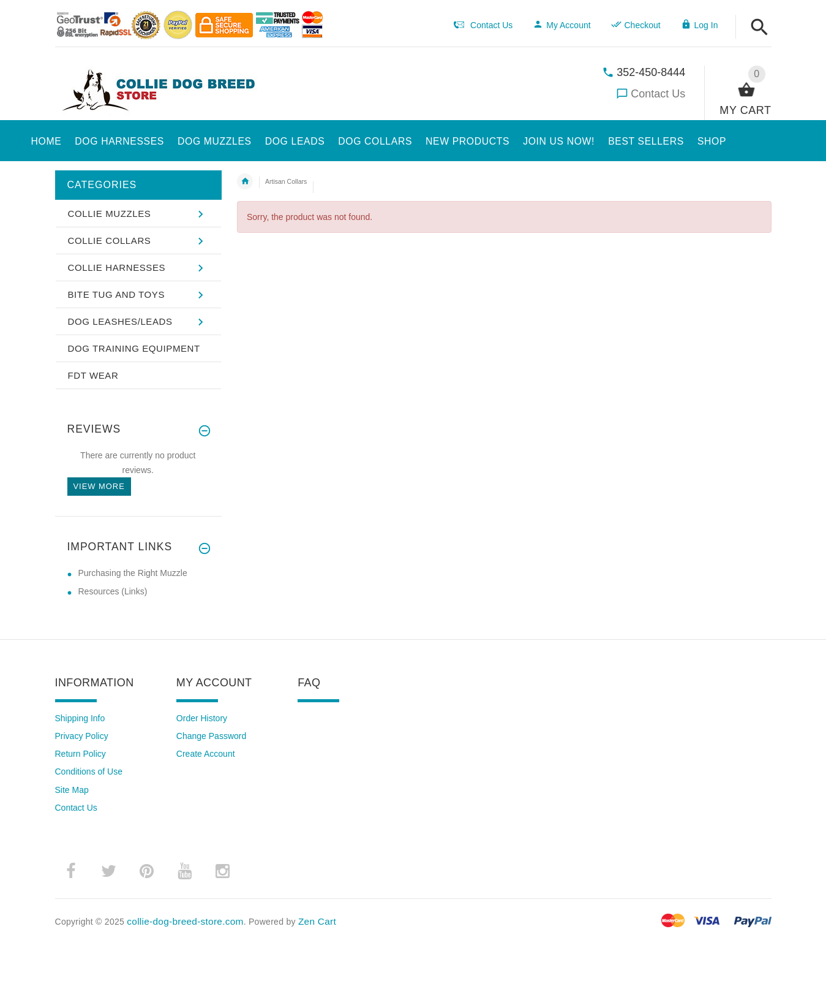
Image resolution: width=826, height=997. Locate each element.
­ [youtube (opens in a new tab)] (185, 871)
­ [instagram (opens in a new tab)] (223, 871)
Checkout (636, 25)
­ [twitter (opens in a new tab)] (109, 871)
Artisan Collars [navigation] (286, 181)
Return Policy (80, 754)
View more (99, 486)
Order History (201, 718)
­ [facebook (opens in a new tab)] (71, 871)
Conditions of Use (89, 771)
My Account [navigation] (561, 25)
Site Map (72, 790)
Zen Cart (317, 921)
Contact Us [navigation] (483, 25)
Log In (699, 25)
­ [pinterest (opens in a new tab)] (147, 871)
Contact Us (658, 94)
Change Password (211, 736)
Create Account (205, 754)
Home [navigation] (245, 181)
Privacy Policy (81, 736)
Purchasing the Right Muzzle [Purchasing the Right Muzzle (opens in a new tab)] (132, 573)
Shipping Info (80, 718)
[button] (759, 27)
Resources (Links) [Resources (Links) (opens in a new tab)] (113, 591)
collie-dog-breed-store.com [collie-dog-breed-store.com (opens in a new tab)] (185, 921)
